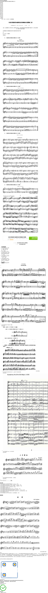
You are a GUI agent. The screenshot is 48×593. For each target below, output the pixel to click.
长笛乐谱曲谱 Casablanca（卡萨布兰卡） (7, 486)
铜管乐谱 (1, 7)
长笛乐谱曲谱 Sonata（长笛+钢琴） (8, 451)
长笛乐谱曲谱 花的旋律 (4, 487)
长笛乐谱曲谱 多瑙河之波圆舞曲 (22, 242)
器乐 (4, 19)
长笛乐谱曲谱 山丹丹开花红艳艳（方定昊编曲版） (9, 492)
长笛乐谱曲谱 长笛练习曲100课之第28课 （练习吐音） (15, 554)
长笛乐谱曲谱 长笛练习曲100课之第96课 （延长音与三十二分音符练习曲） (13, 490)
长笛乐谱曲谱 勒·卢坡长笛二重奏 (6, 324)
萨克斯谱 (1, 5)
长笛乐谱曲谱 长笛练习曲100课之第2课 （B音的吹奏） (10, 488)
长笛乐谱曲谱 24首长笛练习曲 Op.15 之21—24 (32, 554)
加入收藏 (26, 25)
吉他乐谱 (1, 8)
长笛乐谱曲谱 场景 (43, 551)
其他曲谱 (1, 18)
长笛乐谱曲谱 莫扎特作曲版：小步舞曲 (9, 477)
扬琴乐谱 (1, 14)
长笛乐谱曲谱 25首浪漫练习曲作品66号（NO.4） (5, 256)
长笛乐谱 (1, 6)
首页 (2, 19)
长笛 (4, 250)
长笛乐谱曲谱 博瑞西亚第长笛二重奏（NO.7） (39, 555)
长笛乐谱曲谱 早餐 (22, 244)
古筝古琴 (1, 12)
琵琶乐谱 (1, 13)
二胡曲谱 (1, 17)
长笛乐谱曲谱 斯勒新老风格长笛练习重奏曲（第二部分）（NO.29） (30, 553)
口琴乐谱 (1, 15)
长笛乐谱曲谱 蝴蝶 (29, 556)
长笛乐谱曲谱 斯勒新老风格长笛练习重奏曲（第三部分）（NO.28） (12, 489)
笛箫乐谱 (1, 10)
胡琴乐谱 (1, 9)
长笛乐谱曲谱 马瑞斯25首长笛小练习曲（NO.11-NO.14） (22, 555)
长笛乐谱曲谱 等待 (4, 491)
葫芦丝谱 (1, 11)
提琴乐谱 (1, 16)
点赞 (29, 25)
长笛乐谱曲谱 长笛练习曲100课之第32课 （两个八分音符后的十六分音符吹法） (13, 556)
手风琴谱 (1, 4)
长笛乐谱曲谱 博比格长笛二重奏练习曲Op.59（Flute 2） (9, 553)
